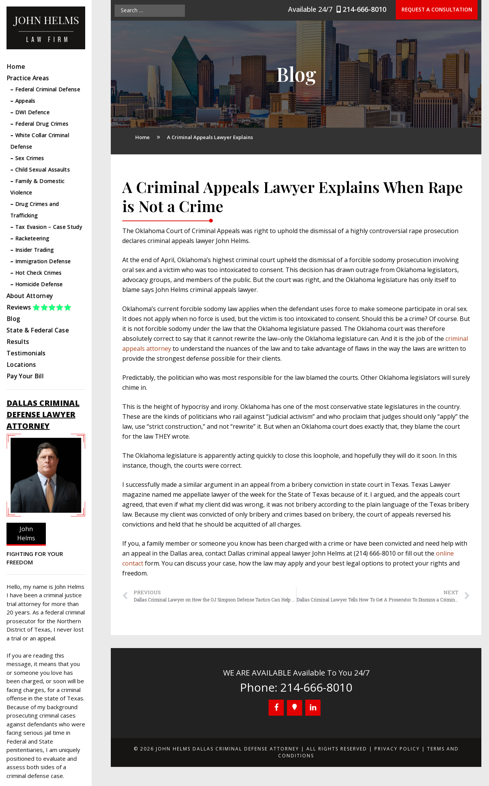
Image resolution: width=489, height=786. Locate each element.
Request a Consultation (440, 9)
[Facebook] (276, 708)
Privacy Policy (397, 748)
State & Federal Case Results (37, 336)
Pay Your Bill (25, 376)
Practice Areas (27, 78)
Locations (21, 364)
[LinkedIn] (313, 708)
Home (15, 66)
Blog (13, 318)
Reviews (38, 307)
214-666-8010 (368, 9)
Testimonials (26, 353)
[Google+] (294, 708)
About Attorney (29, 296)
